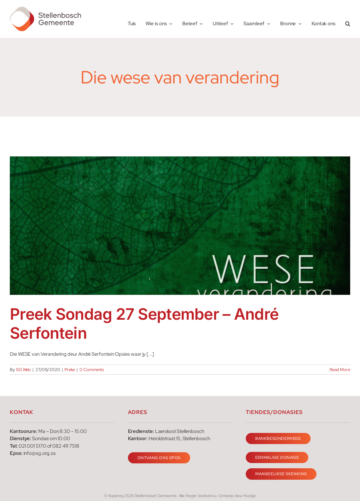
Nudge (250, 495)
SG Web (23, 369)
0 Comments (92, 369)
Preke (69, 369)
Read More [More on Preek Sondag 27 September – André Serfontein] (340, 369)
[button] (347, 19)
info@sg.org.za (40, 453)
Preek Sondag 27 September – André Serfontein (144, 323)
